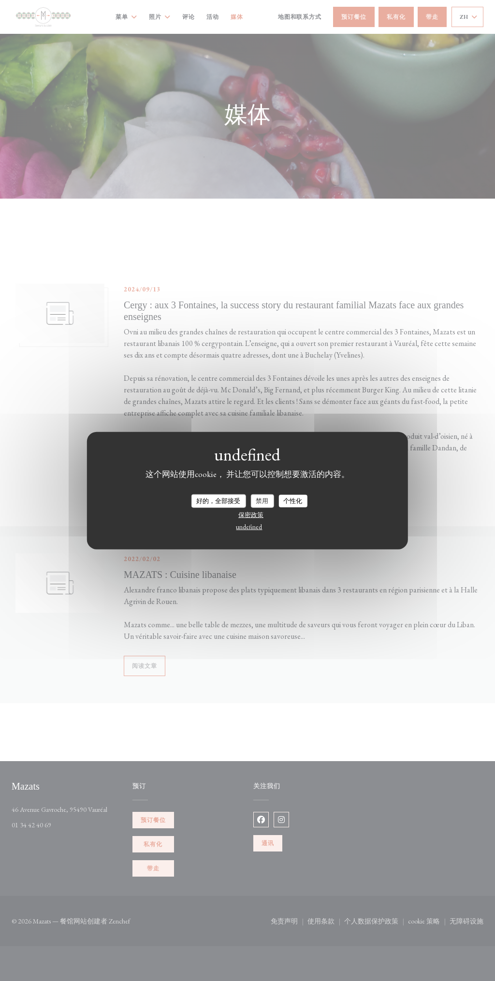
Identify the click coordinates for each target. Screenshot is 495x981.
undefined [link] (249, 526)
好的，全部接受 (218, 501)
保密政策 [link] (250, 514)
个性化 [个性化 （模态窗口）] (292, 501)
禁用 (262, 501)
